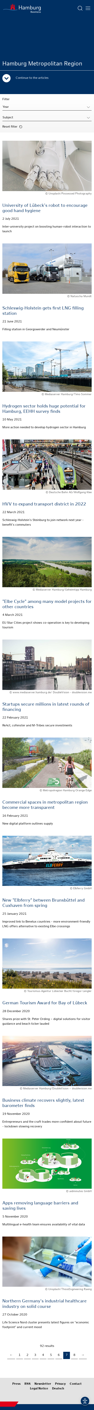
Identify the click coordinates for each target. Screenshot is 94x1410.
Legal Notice (39, 1388)
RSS (27, 1384)
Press (16, 1384)
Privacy (60, 1384)
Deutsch (58, 1388)
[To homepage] (22, 8)
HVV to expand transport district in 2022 (44, 504)
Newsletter (42, 1384)
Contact (76, 1384)
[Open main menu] (88, 8)
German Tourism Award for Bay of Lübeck (44, 1003)
